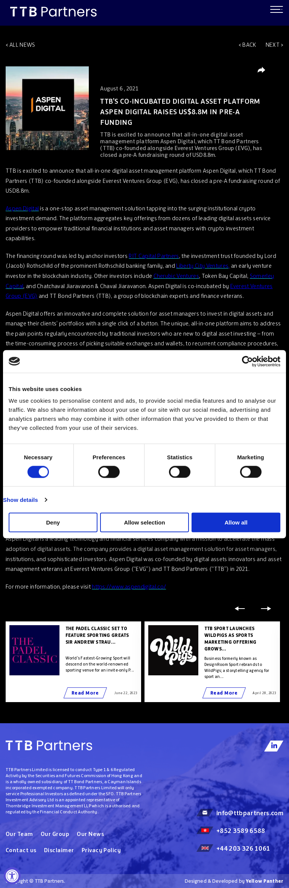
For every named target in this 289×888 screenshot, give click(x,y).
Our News (90, 833)
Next (273, 44)
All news (22, 44)
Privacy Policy (101, 850)
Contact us (21, 850)
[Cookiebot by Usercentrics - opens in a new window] (247, 361)
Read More (85, 693)
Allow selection (144, 522)
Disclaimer (59, 850)
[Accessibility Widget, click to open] (12, 875)
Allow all (236, 522)
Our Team (19, 833)
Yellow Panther (264, 881)
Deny (53, 522)
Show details (20, 499)
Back (249, 44)
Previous (239, 609)
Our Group (55, 833)
